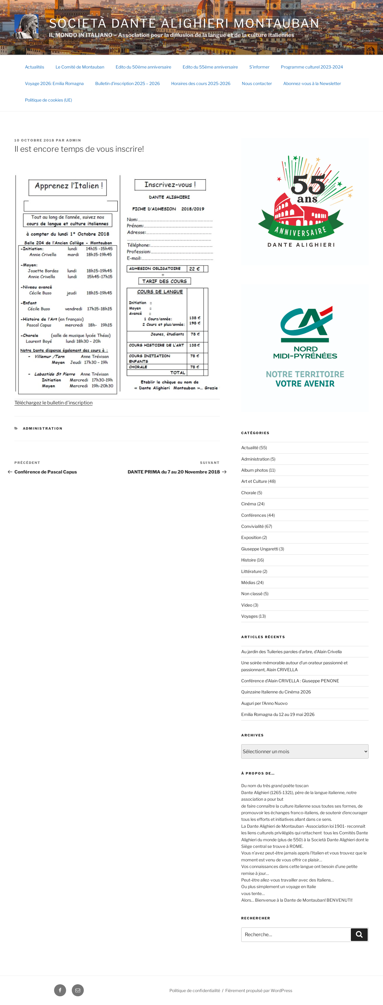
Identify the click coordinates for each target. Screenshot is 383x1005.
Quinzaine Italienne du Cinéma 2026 (276, 691)
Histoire (248, 559)
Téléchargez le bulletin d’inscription (53, 403)
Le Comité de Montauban (80, 66)
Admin (73, 140)
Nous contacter (257, 83)
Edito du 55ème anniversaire (210, 66)
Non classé (252, 593)
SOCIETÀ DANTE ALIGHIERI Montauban (184, 23)
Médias (248, 582)
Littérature (251, 571)
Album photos (254, 470)
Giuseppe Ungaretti (259, 548)
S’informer (259, 66)
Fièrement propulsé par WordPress (258, 990)
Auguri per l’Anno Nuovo (264, 703)
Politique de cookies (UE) (48, 99)
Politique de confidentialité (194, 990)
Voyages (249, 616)
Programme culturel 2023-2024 (312, 66)
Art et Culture (254, 481)
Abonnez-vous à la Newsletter (312, 83)
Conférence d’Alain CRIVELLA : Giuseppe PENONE (290, 680)
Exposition (251, 537)
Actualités (34, 66)
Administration (43, 428)
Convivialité (252, 526)
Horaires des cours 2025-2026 (200, 83)
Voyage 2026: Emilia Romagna (54, 83)
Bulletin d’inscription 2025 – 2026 (127, 83)
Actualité (249, 447)
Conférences (253, 515)
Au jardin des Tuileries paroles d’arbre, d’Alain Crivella (291, 651)
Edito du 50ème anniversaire (143, 66)
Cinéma (248, 503)
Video (246, 605)
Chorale (248, 492)
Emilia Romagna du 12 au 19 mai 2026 (278, 714)
